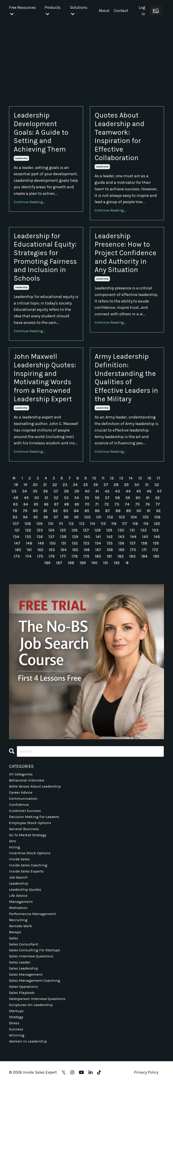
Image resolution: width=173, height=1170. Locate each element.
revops (15, 1010)
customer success (26, 881)
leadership (21, 164)
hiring (14, 920)
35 (49, 552)
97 (111, 578)
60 (18, 565)
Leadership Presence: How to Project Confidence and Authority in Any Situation (126, 268)
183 (103, 623)
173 (128, 617)
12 (117, 539)
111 (125, 584)
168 (69, 617)
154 (44, 610)
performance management (33, 991)
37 (70, 552)
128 (19, 597)
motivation (19, 984)
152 (20, 610)
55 (113, 559)
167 (57, 617)
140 (19, 604)
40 (102, 552)
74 (17, 571)
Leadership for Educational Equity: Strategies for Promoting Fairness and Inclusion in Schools (41, 278)
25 (95, 545)
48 (39, 559)
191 (94, 630)
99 (132, 578)
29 (138, 545)
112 (136, 584)
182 (91, 623)
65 (71, 565)
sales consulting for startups (36, 1030)
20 (43, 545)
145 (80, 604)
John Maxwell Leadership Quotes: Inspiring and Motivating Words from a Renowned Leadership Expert (46, 425)
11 (107, 539)
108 (89, 584)
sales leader (20, 1043)
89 (27, 578)
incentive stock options (30, 926)
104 (39, 584)
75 (28, 571)
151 (154, 604)
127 (157, 591)
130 (44, 597)
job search (19, 952)
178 (43, 623)
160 (117, 610)
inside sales (20, 933)
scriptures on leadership (31, 1088)
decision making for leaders (34, 887)
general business (25, 900)
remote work (21, 1004)
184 (116, 623)
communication (24, 868)
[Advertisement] (86, 55)
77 (49, 571)
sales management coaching (36, 1062)
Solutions (78, 10)
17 (14, 545)
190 (82, 630)
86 (144, 571)
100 (144, 578)
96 (101, 578)
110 (114, 584)
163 (153, 610)
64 (60, 565)
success (16, 1114)
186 (141, 623)
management (21, 978)
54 (102, 559)
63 (49, 565)
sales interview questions (32, 1036)
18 (23, 545)
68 (102, 565)
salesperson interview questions (38, 1082)
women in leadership (28, 1127)
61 (29, 565)
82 (101, 571)
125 (133, 591)
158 (93, 610)
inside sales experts (27, 945)
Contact (121, 10)
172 (117, 617)
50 (61, 559)
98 (122, 578)
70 (124, 565)
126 (145, 591)
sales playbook (22, 1075)
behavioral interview (27, 848)
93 (69, 578)
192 (106, 630)
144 (68, 604)
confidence (19, 874)
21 (54, 545)
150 (142, 604)
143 (55, 604)
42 (123, 552)
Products (52, 10)
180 (67, 623)
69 (113, 565)
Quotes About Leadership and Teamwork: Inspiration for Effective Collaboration (124, 140)
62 (39, 565)
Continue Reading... (29, 208)
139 (153, 597)
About (103, 10)
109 (102, 584)
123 (108, 591)
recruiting (18, 997)
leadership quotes (25, 965)
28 (127, 545)
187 (153, 623)
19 (33, 545)
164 (20, 617)
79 (69, 571)
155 (56, 610)
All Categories (21, 842)
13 (127, 539)
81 (91, 571)
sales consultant (25, 1023)
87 (155, 571)
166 (45, 617)
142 (43, 604)
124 (120, 591)
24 (85, 545)
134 (92, 597)
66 (81, 565)
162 (141, 610)
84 (123, 571)
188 (57, 630)
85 (134, 571)
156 (69, 610)
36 (59, 552)
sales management (27, 1056)
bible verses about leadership (36, 855)
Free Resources (22, 10)
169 (81, 617)
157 (81, 610)
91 (48, 578)
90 (38, 578)
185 (128, 623)
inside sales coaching (29, 939)
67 (92, 565)
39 (91, 552)
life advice (18, 971)
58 (145, 559)
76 (38, 571)
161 (129, 610)
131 (56, 597)
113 (147, 584)
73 (154, 565)
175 (153, 617)
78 (59, 571)
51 (71, 559)
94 (79, 578)
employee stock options (31, 894)
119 (61, 591)
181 (79, 623)
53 (91, 559)
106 (64, 584)
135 (104, 597)
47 (28, 559)
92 (58, 578)
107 (77, 584)
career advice (21, 861)
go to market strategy (29, 906)
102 (15, 584)
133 (80, 597)
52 (81, 559)
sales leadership (24, 1049)
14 (136, 539)
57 (134, 559)
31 (159, 545)
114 (158, 584)
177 (31, 623)
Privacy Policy (146, 1158)
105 (52, 584)
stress (14, 1108)
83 (112, 571)
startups (17, 1095)
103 (27, 584)
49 (50, 559)
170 (93, 617)
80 (80, 571)
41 (113, 552)
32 (17, 552)
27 (117, 545)
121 (84, 591)
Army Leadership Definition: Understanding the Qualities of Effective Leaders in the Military (127, 416)
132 (68, 597)
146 (93, 604)
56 (123, 559)
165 (33, 617)
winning (17, 1121)
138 (141, 597)
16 (156, 539)
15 (146, 539)
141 (31, 604)
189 (70, 630)
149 (130, 604)
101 (156, 578)
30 (149, 545)
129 (32, 597)
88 (16, 578)
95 (90, 578)
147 (105, 604)
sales (14, 1017)
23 (74, 545)
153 (32, 610)
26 (106, 545)
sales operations (24, 1069)
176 (19, 623)
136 (117, 597)
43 (134, 552)
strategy (17, 1101)
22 (63, 545)
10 (98, 539)
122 (96, 591)
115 (15, 591)
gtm (13, 913)
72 (144, 565)
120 (72, 591)
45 (155, 552)
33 (27, 552)
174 (140, 617)
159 (105, 610)
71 (134, 565)
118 (49, 591)
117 (38, 591)
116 (27, 591)
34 (38, 552)
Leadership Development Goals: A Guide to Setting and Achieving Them (45, 135)
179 (55, 623)
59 (155, 559)
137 (129, 597)
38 (80, 552)
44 (145, 552)
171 (105, 617)
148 (117, 604)
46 (17, 559)
